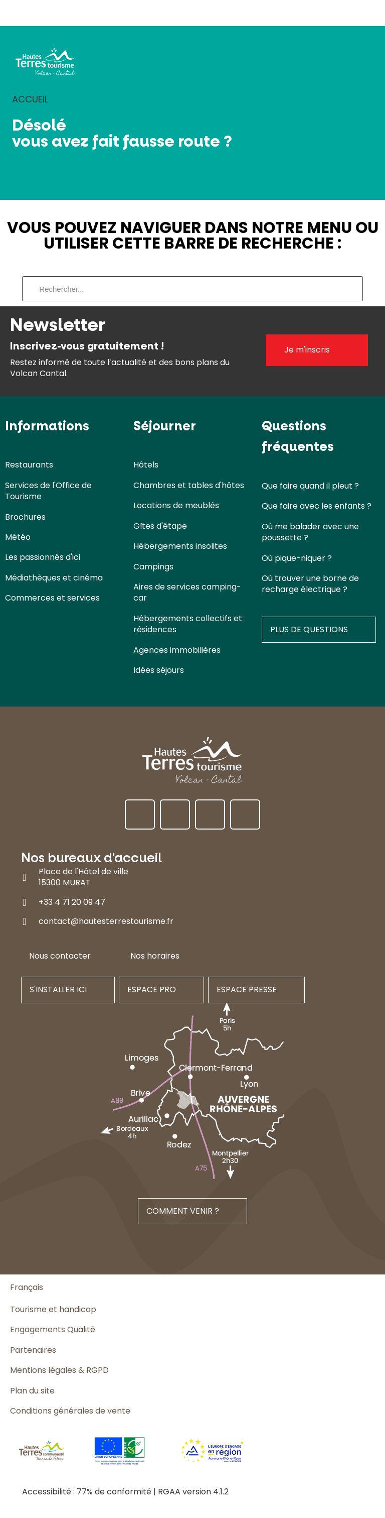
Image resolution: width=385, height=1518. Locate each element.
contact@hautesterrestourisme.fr (106, 921)
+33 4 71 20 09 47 (72, 902)
